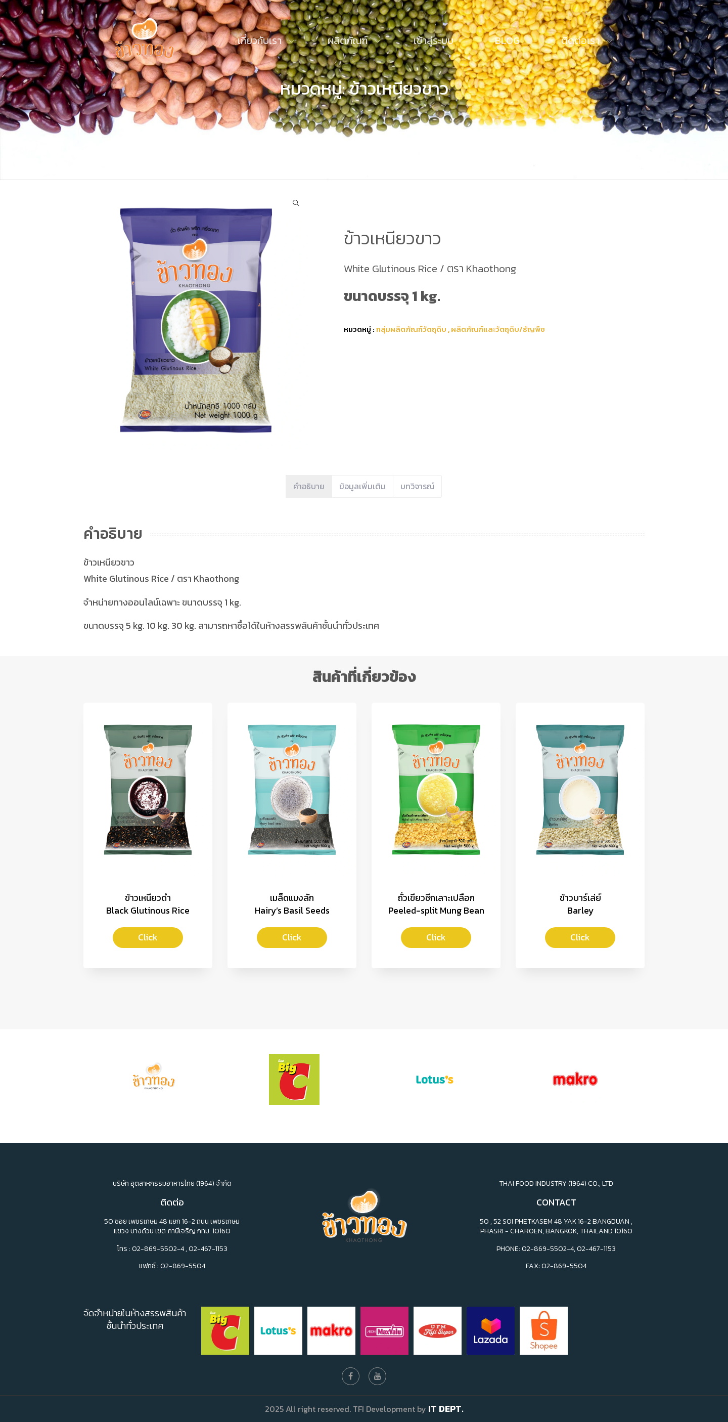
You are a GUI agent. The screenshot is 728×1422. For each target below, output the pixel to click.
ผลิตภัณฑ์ (349, 40)
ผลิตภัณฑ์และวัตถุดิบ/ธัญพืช (498, 329)
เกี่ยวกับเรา (261, 40)
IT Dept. (446, 1408)
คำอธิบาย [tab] (309, 486)
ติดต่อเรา (581, 40)
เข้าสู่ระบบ (433, 40)
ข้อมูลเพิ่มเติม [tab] (362, 486)
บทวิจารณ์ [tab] (417, 486)
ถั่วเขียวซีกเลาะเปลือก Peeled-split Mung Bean (436, 904)
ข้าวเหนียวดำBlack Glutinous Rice (148, 904)
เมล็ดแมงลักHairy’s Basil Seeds (292, 904)
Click (148, 937)
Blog (507, 40)
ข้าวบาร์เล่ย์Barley (580, 904)
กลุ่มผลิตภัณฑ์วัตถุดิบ (411, 329)
